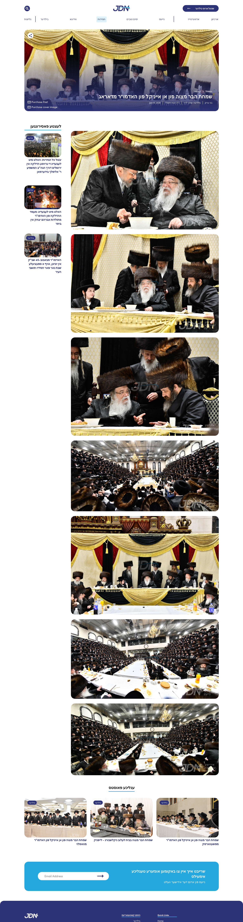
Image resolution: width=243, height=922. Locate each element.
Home (161, 919)
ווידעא (73, 19)
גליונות (27, 19)
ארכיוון (214, 19)
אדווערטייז (193, 19)
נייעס (161, 19)
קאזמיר (197, 91)
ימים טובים (132, 19)
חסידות (101, 19)
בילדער (44, 19)
